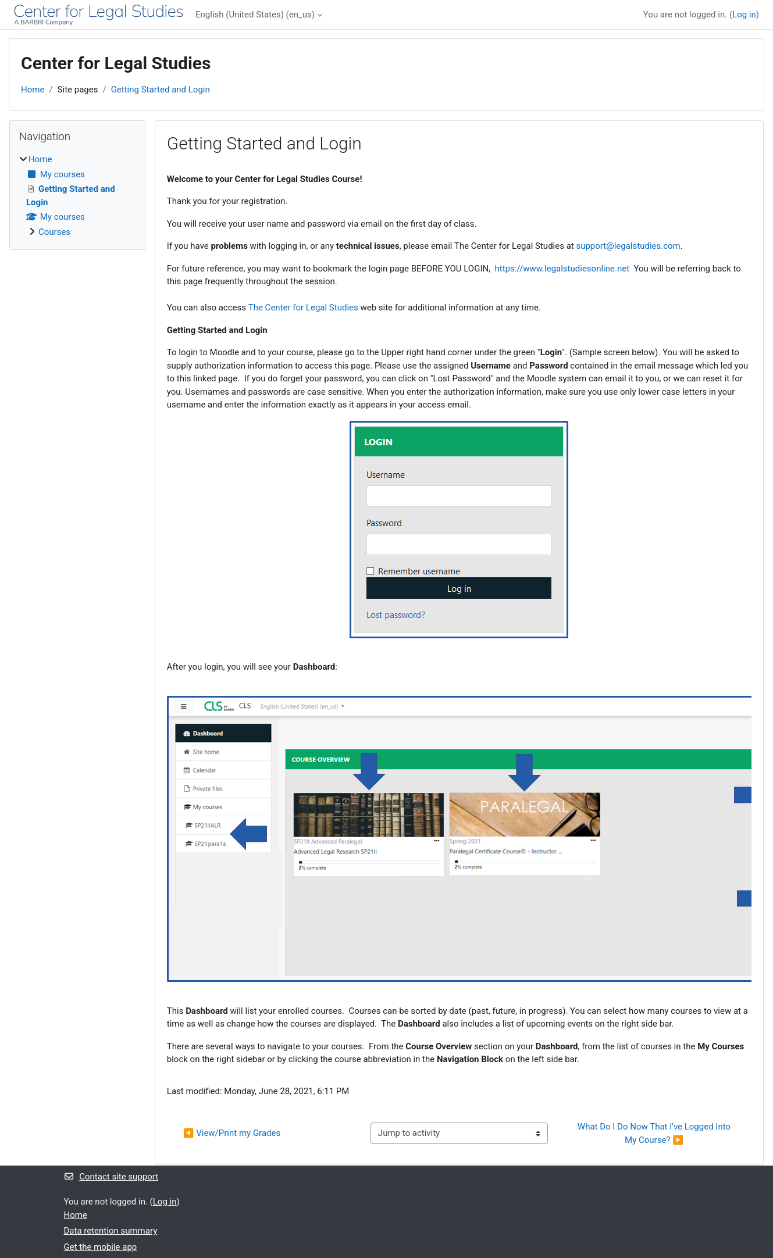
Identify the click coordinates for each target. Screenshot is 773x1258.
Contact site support (111, 1176)
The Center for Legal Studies (303, 307)
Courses (54, 232)
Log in (744, 14)
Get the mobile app (100, 1247)
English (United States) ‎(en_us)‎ (255, 14)
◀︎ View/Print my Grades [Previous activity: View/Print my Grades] (231, 1133)
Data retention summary (111, 1230)
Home (32, 89)
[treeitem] (77, 195)
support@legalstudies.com (628, 246)
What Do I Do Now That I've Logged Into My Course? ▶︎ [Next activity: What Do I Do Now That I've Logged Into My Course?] (655, 1133)
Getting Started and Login (160, 89)
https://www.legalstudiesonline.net (562, 268)
